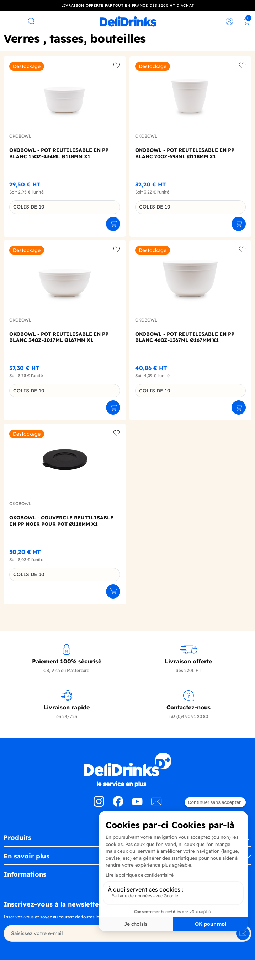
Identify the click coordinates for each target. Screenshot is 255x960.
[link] (128, 21)
